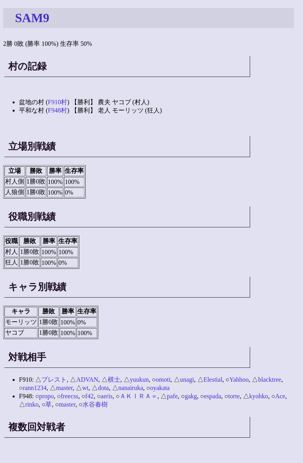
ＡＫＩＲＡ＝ (138, 396)
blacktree (269, 379)
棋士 (114, 379)
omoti (163, 379)
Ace (280, 396)
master (64, 387)
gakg (191, 396)
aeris (106, 396)
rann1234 (35, 387)
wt (85, 387)
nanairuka (130, 387)
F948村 (57, 110)
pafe (172, 396)
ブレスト (54, 379)
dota (103, 387)
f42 (89, 396)
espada (212, 396)
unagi (187, 379)
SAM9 (32, 18)
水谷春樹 (95, 404)
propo (46, 396)
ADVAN (87, 379)
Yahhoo (239, 379)
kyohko (258, 396)
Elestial (213, 379)
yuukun (139, 379)
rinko (32, 404)
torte (233, 396)
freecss (69, 396)
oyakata (160, 387)
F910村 (57, 102)
